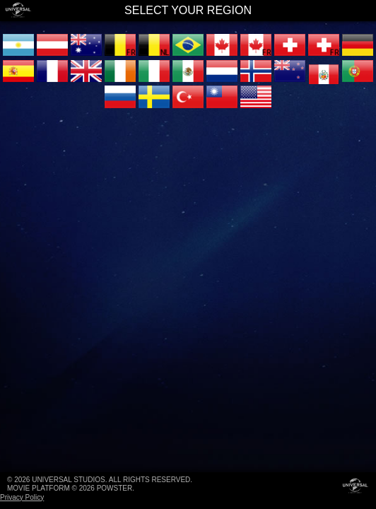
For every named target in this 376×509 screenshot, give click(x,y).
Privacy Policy (22, 497)
